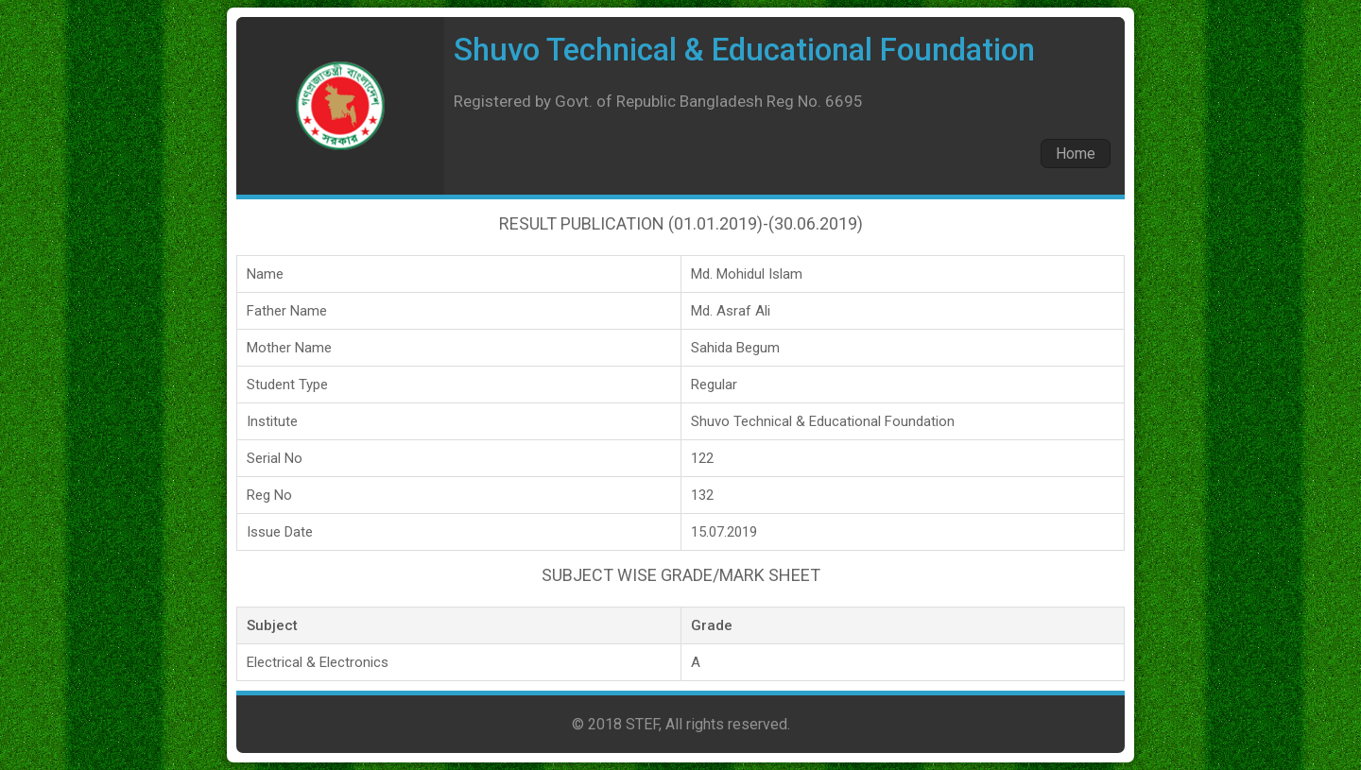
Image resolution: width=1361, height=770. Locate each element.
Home (1075, 154)
